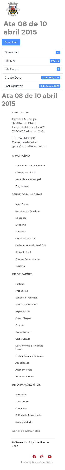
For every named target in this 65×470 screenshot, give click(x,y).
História (19, 284)
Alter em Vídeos (24, 376)
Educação (21, 217)
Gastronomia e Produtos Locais (29, 347)
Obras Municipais (25, 238)
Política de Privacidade (28, 415)
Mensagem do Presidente (30, 165)
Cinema (19, 325)
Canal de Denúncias (26, 430)
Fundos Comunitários (27, 259)
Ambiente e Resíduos (27, 211)
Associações (22, 362)
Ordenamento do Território (30, 245)
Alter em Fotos (23, 369)
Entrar (25, 462)
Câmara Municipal (25, 172)
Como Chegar (23, 318)
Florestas (20, 231)
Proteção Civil (23, 252)
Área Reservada (42, 462)
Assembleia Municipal (28, 179)
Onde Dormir (22, 332)
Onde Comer (22, 338)
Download (11, 42)
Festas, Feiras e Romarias (29, 356)
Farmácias (21, 394)
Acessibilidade (23, 422)
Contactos (21, 408)
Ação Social (21, 204)
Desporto (20, 224)
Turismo (20, 266)
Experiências (22, 311)
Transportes (22, 401)
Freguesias (21, 186)
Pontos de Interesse (26, 304)
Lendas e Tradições (26, 297)
